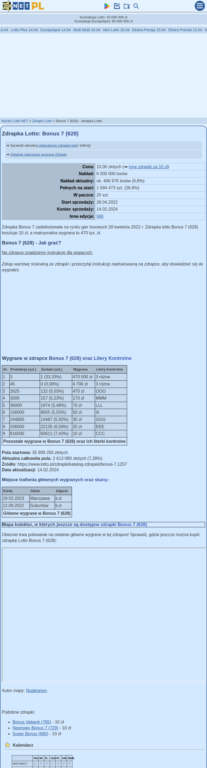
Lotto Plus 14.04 (29, 30)
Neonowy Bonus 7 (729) (35, 728)
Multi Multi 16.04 (91, 30)
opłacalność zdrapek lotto (58, 145)
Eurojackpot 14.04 (61, 30)
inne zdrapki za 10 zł (148, 166)
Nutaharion (36, 690)
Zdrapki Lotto (42, 121)
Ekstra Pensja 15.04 (154, 30)
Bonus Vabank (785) (32, 722)
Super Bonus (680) (30, 733)
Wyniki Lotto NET (14, 121)
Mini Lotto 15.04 (121, 30)
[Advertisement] (104, 75)
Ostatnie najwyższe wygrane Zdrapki (38, 154)
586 (100, 216)
